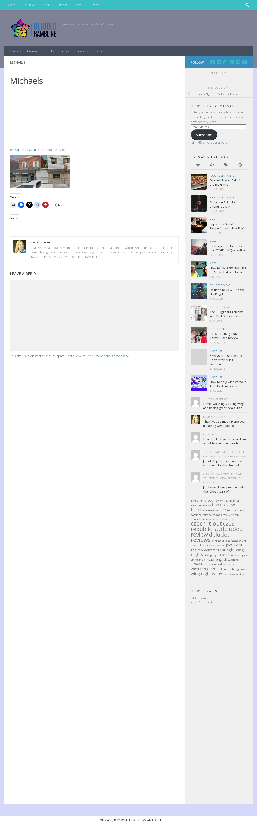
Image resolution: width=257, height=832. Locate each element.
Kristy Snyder (25, 150)
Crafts (95, 5)
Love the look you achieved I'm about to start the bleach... (224, 441)
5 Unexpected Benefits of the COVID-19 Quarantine (228, 248)
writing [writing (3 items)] (240, 574)
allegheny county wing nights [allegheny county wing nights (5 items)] (215, 500)
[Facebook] (212, 62)
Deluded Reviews (220, 285)
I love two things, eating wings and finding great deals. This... (224, 406)
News (11, 5)
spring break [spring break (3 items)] (198, 560)
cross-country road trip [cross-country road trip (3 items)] (220, 519)
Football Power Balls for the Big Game (226, 182)
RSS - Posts (199, 597)
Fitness (62, 5)
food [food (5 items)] (234, 540)
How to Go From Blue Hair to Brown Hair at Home (228, 270)
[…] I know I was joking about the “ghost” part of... (223, 489)
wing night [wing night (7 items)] (201, 573)
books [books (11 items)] (197, 509)
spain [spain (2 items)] (244, 555)
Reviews (30, 5)
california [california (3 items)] (226, 510)
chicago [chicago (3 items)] (207, 515)
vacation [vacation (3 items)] (212, 564)
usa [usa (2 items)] (204, 564)
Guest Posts (226, 175)
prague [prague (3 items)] (214, 555)
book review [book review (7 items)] (223, 504)
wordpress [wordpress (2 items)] (229, 574)
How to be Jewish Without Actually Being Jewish (228, 384)
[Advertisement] (94, 117)
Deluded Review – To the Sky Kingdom (227, 292)
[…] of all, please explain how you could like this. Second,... (223, 463)
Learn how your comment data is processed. (98, 356)
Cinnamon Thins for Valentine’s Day (223, 204)
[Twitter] (218, 62)
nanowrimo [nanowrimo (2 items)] (219, 545)
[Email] (238, 62)
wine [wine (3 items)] (244, 569)
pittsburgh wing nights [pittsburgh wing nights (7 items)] (217, 552)
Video (213, 263)
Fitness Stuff (218, 329)
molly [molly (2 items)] (209, 545)
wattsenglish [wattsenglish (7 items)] (203, 569)
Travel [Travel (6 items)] (196, 564)
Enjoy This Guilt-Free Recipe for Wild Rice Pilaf (227, 226)
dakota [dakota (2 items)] (216, 530)
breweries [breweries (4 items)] (212, 510)
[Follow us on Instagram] (225, 62)
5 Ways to (216, 351)
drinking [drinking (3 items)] (216, 541)
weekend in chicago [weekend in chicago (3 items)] (228, 569)
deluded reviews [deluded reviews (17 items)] (211, 537)
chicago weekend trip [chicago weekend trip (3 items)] (226, 515)
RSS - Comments (202, 602)
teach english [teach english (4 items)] (217, 559)
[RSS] (231, 62)
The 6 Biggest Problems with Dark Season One (227, 314)
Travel (77, 5)
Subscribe (204, 134)
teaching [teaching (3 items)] (233, 560)
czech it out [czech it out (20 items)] (206, 523)
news (213, 241)
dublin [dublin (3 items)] (226, 541)
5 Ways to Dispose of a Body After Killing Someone (226, 360)
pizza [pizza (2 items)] (206, 555)
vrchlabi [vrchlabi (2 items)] (230, 564)
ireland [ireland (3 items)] (201, 545)
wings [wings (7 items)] (217, 573)
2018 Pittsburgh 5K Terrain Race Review (224, 336)
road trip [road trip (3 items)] (235, 555)
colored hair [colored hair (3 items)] (198, 519)
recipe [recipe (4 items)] (224, 555)
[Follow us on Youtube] (244, 62)
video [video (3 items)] (221, 564)
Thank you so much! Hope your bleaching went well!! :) (224, 423)
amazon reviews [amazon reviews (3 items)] (201, 505)
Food (45, 5)
